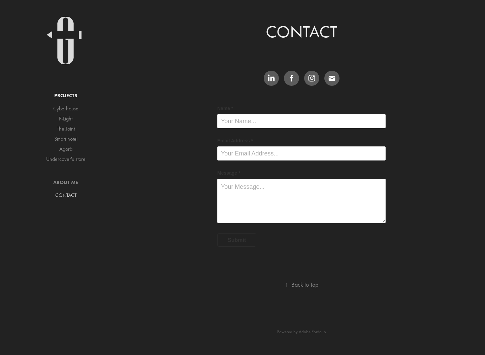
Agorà (65, 149)
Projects (65, 96)
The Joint (66, 129)
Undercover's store (66, 159)
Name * (225, 108)
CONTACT (65, 195)
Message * (228, 173)
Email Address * (235, 140)
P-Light (65, 118)
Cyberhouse (65, 108)
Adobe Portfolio (312, 331)
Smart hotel (65, 139)
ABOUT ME (65, 182)
